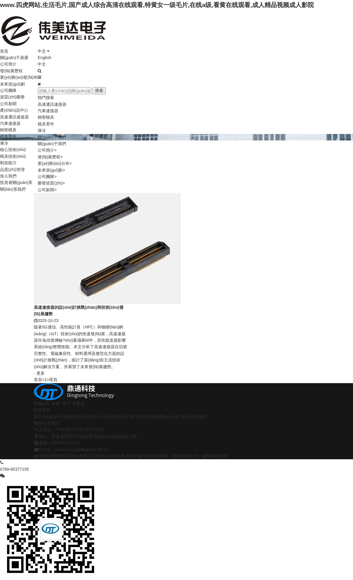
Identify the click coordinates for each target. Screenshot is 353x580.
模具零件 (8, 136)
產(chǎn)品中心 (14, 110)
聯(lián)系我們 (13, 189)
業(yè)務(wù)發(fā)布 (19, 77)
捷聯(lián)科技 (214, 456)
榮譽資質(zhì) (51, 183)
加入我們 (8, 176)
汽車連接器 (10, 123)
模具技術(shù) (13, 156)
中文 (43, 51)
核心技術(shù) (13, 149)
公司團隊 (8, 90)
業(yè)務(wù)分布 (55, 163)
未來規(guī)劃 (12, 84)
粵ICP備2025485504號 (147, 456)
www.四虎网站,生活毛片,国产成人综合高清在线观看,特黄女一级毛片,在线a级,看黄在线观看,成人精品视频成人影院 (157, 4)
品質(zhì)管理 (12, 169)
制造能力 (8, 162)
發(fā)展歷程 (11, 70)
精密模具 (8, 130)
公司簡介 (8, 64)
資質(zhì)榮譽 (12, 97)
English (44, 57)
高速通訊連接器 (14, 117)
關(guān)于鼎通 (14, 57)
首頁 (4, 51)
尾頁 (53, 379)
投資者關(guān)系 (16, 182)
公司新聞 (8, 103)
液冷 (4, 143)
